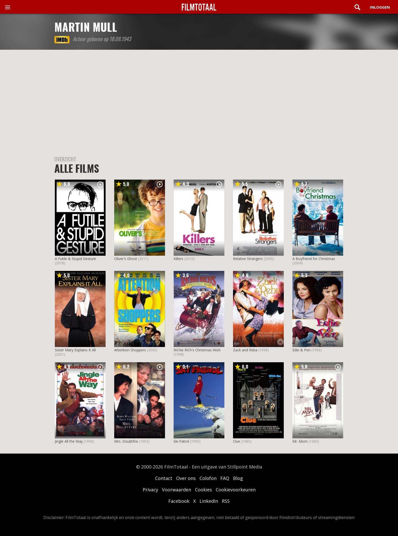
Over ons (186, 478)
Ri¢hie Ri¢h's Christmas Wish (197, 350)
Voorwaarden (176, 490)
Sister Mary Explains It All (75, 350)
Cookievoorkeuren (236, 490)
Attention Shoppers (130, 350)
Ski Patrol (181, 441)
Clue (236, 441)
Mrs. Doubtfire (126, 441)
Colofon (208, 478)
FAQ (224, 478)
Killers (178, 258)
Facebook (178, 501)
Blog (238, 478)
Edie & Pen (301, 350)
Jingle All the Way (69, 441)
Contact (163, 478)
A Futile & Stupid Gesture (75, 258)
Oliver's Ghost (125, 258)
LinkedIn (209, 501)
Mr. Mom (300, 441)
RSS (226, 501)
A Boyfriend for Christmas (313, 258)
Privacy (150, 490)
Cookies (203, 490)
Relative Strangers (248, 258)
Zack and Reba (245, 350)
